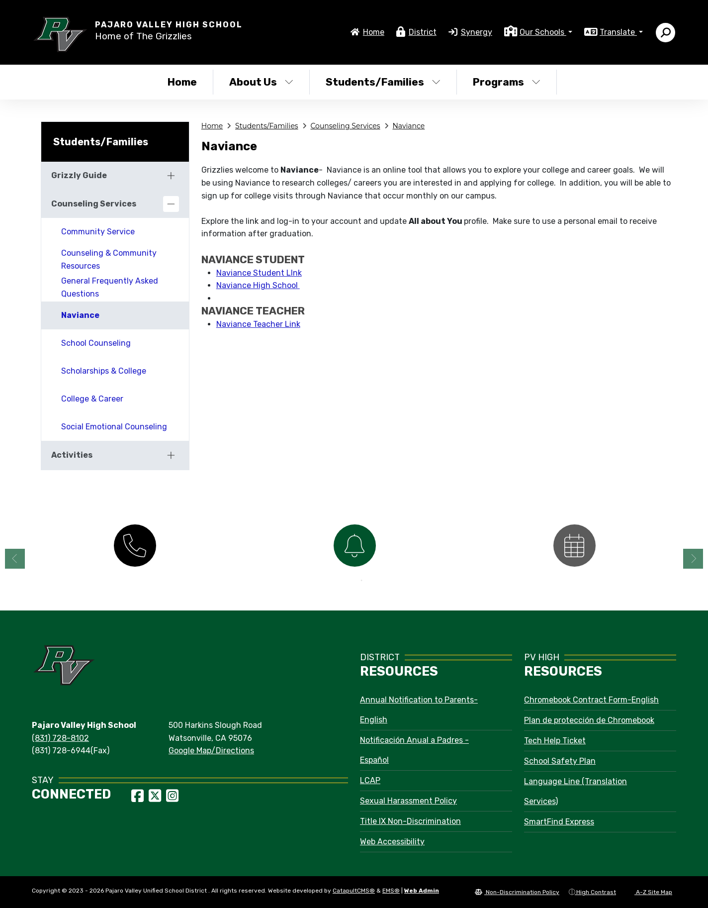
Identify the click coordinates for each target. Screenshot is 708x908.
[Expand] (171, 176)
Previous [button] (15, 559)
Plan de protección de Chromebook (589, 720)
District (423, 32)
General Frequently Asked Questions (109, 287)
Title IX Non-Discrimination (410, 821)
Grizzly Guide (79, 175)
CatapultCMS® (354, 890)
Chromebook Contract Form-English (591, 700)
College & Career (92, 399)
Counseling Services (345, 125)
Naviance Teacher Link (258, 324)
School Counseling (96, 343)
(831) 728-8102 (60, 738)
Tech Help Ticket (555, 740)
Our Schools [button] (543, 32)
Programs (506, 82)
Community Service (98, 231)
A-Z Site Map (648, 892)
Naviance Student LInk (259, 273)
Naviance (408, 125)
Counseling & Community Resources (109, 259)
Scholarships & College (103, 371)
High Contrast (596, 892)
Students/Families (383, 82)
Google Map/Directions (211, 750)
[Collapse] (171, 204)
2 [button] (361, 581)
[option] (135, 544)
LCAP (370, 780)
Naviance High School (258, 285)
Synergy (476, 32)
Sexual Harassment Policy (408, 801)
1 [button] (347, 581)
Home (373, 32)
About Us (261, 82)
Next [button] (693, 559)
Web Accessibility (392, 841)
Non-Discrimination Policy (517, 892)
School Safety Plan (560, 761)
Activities (71, 455)
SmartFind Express (559, 821)
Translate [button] (618, 32)
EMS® (391, 890)
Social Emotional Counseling (114, 426)
